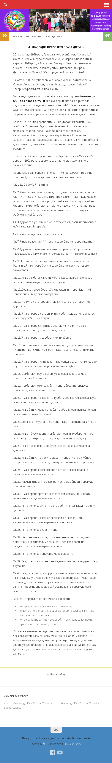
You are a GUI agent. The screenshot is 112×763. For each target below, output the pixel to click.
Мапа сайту (58, 674)
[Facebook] (52, 752)
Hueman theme (73, 744)
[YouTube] (59, 752)
